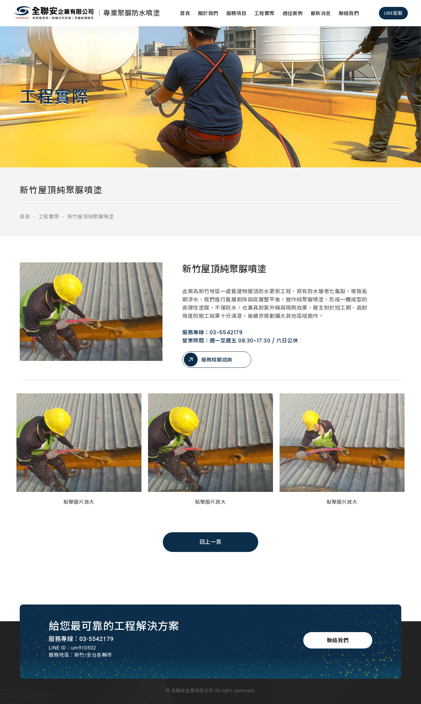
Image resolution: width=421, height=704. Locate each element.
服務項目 (236, 13)
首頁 (185, 13)
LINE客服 (393, 13)
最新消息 (320, 13)
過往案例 (293, 13)
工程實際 (264, 13)
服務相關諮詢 (208, 359)
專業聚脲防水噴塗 (131, 13)
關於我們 (208, 13)
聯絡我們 (349, 13)
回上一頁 (210, 542)
